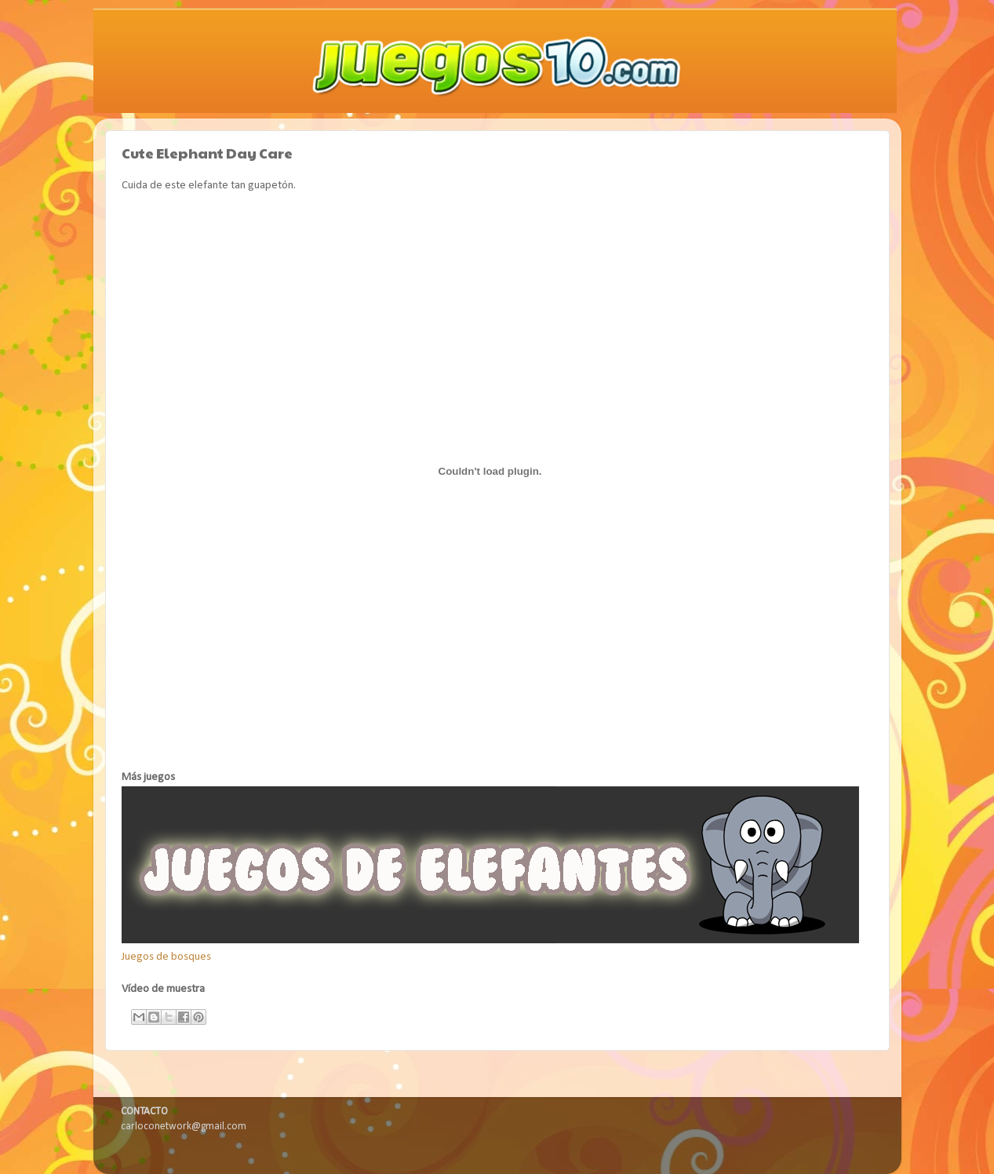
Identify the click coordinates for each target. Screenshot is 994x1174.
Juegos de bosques (166, 957)
